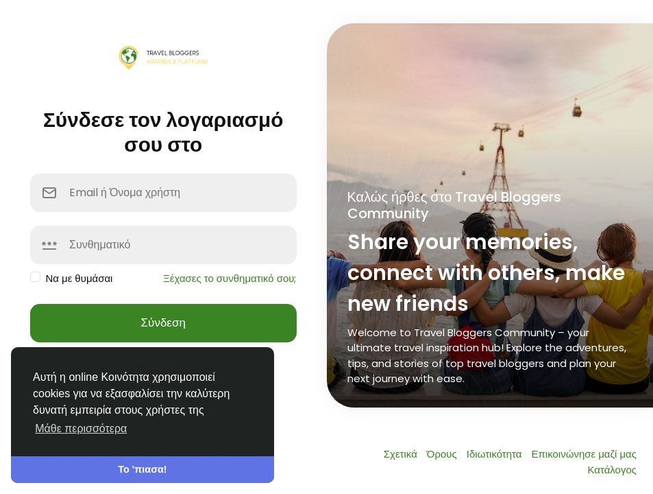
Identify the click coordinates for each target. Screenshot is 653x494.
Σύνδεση (163, 322)
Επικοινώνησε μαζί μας (584, 454)
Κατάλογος (612, 469)
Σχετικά (402, 454)
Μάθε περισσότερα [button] (81, 428)
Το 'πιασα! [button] (142, 469)
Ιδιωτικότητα (496, 454)
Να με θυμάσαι (79, 278)
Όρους (443, 454)
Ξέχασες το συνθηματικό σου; (230, 278)
